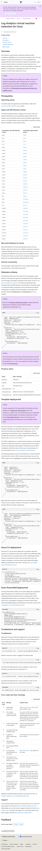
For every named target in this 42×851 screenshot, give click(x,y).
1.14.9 (24, 168)
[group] (21, 331)
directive (13, 417)
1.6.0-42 (25, 208)
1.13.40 (24, 172)
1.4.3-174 (25, 214)
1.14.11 (24, 165)
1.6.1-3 (24, 205)
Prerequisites (6, 40)
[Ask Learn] (36, 18)
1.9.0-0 (24, 196)
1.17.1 (24, 144)
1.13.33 (24, 178)
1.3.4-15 (25, 239)
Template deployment (8, 44)
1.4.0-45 (25, 229)
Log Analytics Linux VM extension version (12, 605)
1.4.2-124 (25, 220)
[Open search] (35, 2)
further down (14, 363)
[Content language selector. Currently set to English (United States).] (8, 836)
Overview (5, 38)
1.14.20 (24, 153)
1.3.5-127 (25, 232)
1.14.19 (24, 156)
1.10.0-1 (25, 193)
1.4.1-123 (25, 223)
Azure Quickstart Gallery (15, 438)
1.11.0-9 (25, 190)
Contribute (28, 844)
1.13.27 (24, 181)
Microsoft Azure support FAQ (23, 812)
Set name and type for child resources (24, 450)
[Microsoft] (21, 2)
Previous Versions (14, 844)
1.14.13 (24, 162)
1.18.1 (24, 138)
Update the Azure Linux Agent (27, 707)
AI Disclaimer (4, 844)
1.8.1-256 (25, 199)
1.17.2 (24, 141)
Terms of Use (20, 846)
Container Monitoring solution (18, 302)
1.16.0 (24, 147)
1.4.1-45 (25, 226)
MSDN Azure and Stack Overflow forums (24, 806)
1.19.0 (24, 135)
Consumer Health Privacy (7, 846)
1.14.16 (24, 159)
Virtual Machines (15, 18)
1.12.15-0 (25, 187)
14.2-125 (25, 217)
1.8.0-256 (25, 202)
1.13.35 (24, 175)
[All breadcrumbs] (2, 18)
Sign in (39, 2)
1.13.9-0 (25, 184)
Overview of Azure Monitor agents (10, 106)
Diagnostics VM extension (18, 410)
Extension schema (7, 42)
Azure (7, 18)
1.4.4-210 (25, 211)
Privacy (34, 844)
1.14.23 (24, 150)
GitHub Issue (26, 750)
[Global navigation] (1, 2)
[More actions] (39, 18)
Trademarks (28, 846)
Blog (21, 844)
